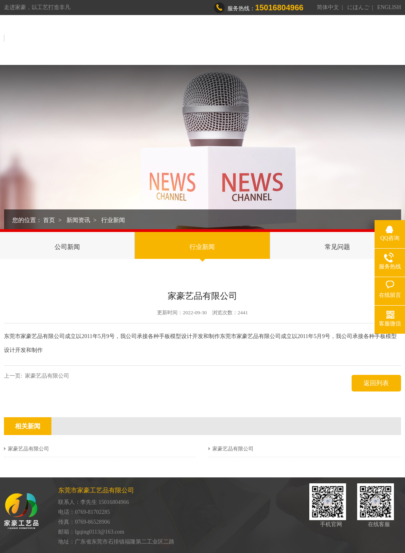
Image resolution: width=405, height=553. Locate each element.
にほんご (358, 7)
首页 (159, 39)
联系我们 (376, 39)
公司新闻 (67, 246)
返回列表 (376, 383)
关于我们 (190, 39)
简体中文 (328, 7)
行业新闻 (113, 220)
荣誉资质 (301, 39)
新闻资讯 (339, 39)
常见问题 (337, 246)
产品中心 (227, 39)
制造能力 (264, 39)
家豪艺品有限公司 (47, 376)
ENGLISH (389, 7)
